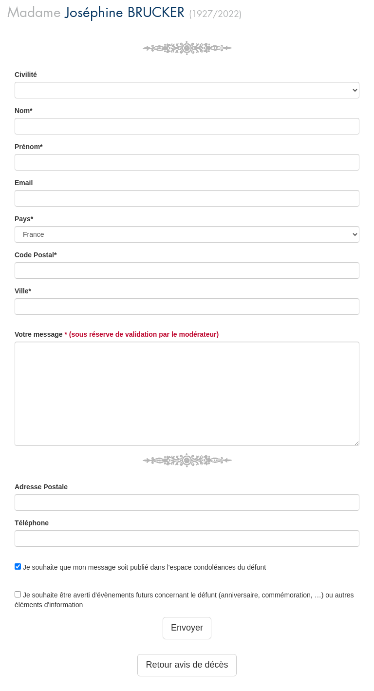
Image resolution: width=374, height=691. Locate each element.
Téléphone (32, 523)
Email (24, 183)
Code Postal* (35, 255)
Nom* (24, 111)
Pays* (24, 219)
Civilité (26, 74)
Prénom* (29, 147)
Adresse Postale (41, 487)
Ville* (23, 291)
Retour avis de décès (187, 665)
